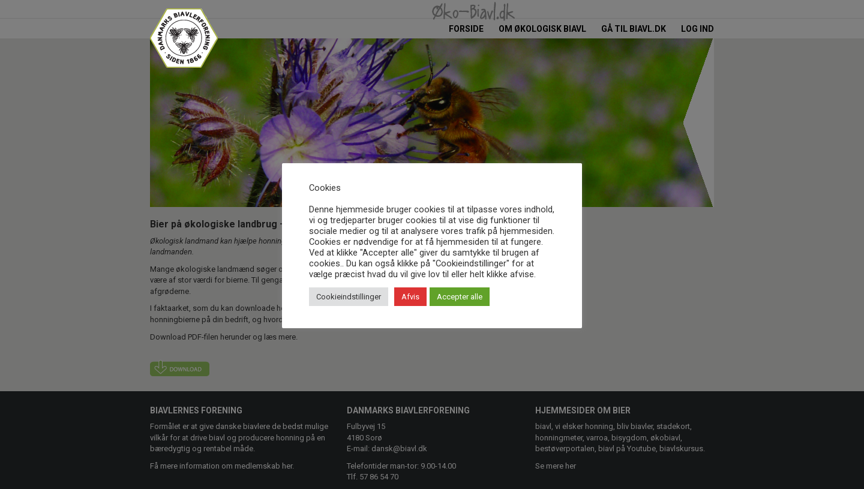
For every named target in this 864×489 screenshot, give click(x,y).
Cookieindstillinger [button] (348, 296)
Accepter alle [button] (459, 296)
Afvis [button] (410, 296)
